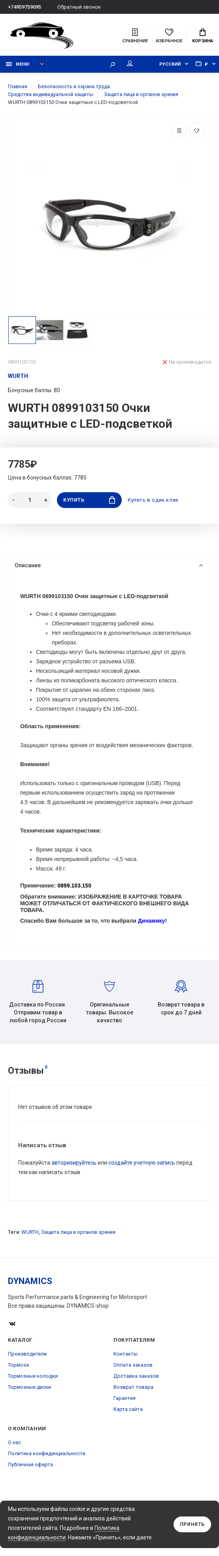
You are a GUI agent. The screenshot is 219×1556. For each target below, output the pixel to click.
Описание (109, 565)
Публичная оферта (30, 1465)
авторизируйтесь (73, 1163)
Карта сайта (128, 1409)
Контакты (125, 1354)
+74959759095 (24, 7)
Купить (89, 500)
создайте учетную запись (141, 1163)
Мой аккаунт (130, 63)
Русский (170, 64)
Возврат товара (133, 1387)
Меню (18, 64)
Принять (192, 1524)
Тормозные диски (29, 1387)
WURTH (30, 1232)
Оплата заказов (133, 1365)
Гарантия (124, 1398)
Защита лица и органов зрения (78, 1232)
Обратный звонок (79, 7)
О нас (14, 1443)
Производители (27, 1354)
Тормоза (18, 1365)
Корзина (202, 35)
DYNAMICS (30, 1281)
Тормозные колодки (33, 1376)
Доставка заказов (136, 1376)
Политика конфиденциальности (46, 1454)
